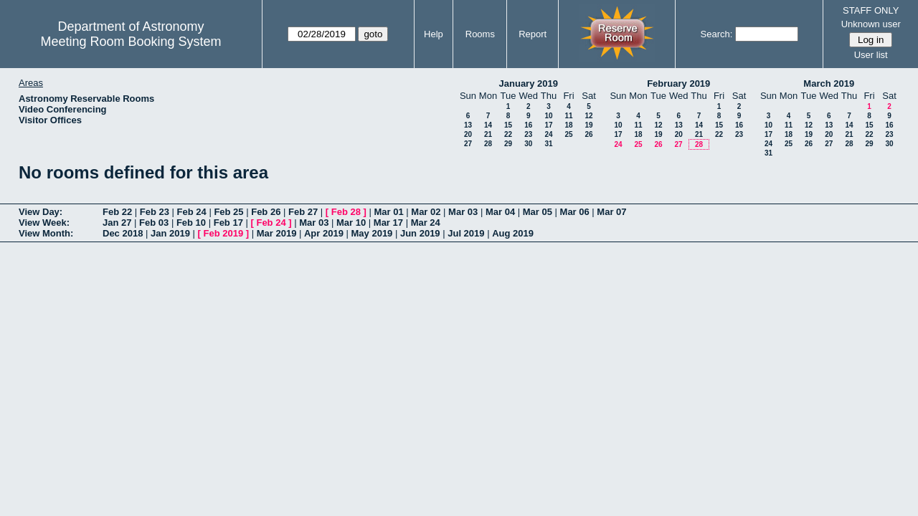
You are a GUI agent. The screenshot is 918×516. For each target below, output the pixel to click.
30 (528, 144)
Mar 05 (537, 211)
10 (548, 116)
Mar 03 (463, 211)
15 (508, 125)
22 (508, 134)
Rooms (480, 34)
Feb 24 (192, 211)
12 (588, 116)
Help (433, 34)
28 (488, 144)
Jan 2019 (170, 233)
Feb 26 (265, 211)
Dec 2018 (123, 233)
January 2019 (528, 83)
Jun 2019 (420, 233)
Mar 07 (611, 211)
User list (871, 54)
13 (468, 125)
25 (568, 134)
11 (568, 116)
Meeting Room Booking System (130, 41)
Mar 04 (500, 211)
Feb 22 (117, 211)
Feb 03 (154, 222)
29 (508, 144)
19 (588, 125)
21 (488, 134)
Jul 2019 (466, 233)
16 (528, 125)
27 (468, 144)
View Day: (40, 211)
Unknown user (871, 24)
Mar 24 (425, 222)
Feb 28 (346, 211)
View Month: (46, 233)
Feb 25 (228, 211)
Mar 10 (351, 222)
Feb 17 (228, 222)
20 (468, 134)
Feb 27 (303, 211)
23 (528, 134)
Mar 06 (575, 211)
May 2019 (372, 233)
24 (548, 134)
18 (568, 125)
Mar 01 (388, 211)
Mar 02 (425, 211)
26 (588, 134)
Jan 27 (117, 222)
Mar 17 (388, 222)
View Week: (44, 222)
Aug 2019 (513, 233)
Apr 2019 (324, 233)
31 (548, 144)
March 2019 (828, 83)
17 (548, 125)
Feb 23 (154, 211)
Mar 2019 (277, 233)
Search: (717, 34)
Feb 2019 (224, 233)
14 (488, 125)
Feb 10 (191, 222)
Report (532, 34)
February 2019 (678, 83)
